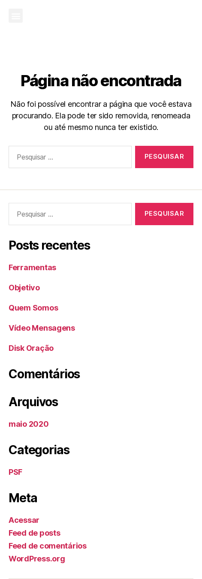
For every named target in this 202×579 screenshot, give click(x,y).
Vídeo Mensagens (42, 327)
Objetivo (24, 287)
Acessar (24, 520)
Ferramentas (32, 267)
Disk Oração (31, 348)
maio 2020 (29, 423)
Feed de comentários (48, 545)
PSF (15, 471)
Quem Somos (33, 307)
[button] (16, 16)
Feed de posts (34, 532)
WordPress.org (37, 558)
